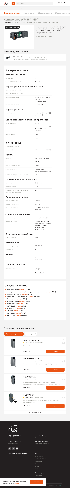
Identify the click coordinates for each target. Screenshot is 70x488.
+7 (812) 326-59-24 (14, 442)
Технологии (38, 461)
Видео (37, 469)
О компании (38, 475)
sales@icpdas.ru (40, 436)
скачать (22, 290)
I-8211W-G (28, 394)
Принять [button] (36, 482)
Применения (38, 464)
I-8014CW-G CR (31, 340)
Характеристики (30, 13)
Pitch (60, 486)
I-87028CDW (29, 376)
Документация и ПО (46, 13)
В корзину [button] (55, 351)
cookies (17, 483)
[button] (13, 3)
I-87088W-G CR (31, 358)
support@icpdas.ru (41, 442)
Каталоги (37, 466)
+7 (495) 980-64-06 (14, 436)
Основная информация (13, 13)
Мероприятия (39, 456)
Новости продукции (40, 459)
